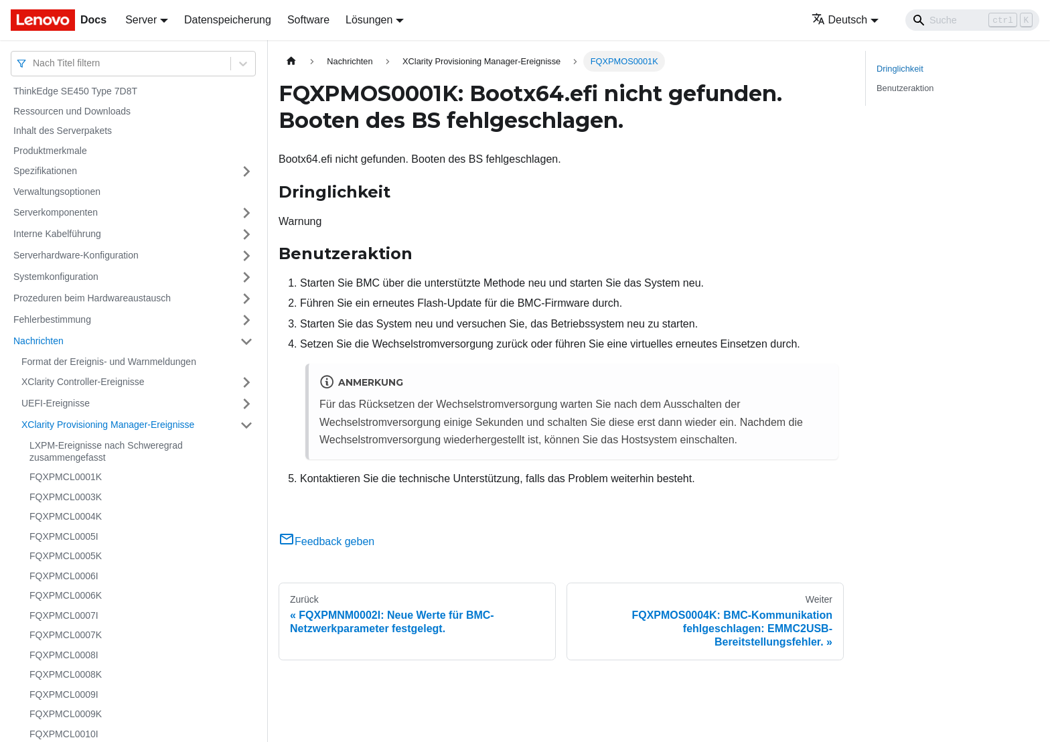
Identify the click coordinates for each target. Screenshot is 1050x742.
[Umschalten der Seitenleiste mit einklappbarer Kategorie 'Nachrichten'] (246, 341)
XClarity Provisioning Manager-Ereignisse (107, 424)
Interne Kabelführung (57, 233)
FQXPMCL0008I (63, 655)
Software (308, 19)
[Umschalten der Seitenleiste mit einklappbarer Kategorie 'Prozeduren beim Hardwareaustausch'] (246, 298)
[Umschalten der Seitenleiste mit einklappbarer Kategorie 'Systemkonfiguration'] (246, 277)
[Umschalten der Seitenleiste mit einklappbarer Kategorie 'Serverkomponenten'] (246, 213)
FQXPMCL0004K (65, 516)
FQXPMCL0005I (63, 536)
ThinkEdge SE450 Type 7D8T (75, 91)
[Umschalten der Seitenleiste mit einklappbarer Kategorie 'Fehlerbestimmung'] (246, 320)
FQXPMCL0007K (65, 634)
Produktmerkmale (50, 150)
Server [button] (141, 19)
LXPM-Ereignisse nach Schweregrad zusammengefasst (106, 451)
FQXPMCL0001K (65, 476)
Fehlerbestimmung (52, 319)
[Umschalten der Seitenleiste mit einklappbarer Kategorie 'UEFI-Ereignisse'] (246, 404)
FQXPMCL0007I (63, 615)
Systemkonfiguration (55, 276)
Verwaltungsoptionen (56, 191)
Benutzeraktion (905, 88)
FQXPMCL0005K (65, 555)
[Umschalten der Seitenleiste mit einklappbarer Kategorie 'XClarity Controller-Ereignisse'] (246, 382)
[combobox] (34, 63)
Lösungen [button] (369, 19)
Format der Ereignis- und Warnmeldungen (108, 361)
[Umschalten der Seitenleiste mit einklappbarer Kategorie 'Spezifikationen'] (246, 171)
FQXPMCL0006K (65, 595)
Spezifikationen (45, 170)
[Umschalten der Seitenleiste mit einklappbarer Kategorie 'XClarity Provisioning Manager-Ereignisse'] (246, 425)
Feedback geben (326, 541)
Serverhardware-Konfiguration (76, 255)
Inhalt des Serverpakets (62, 130)
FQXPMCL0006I (63, 576)
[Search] (972, 20)
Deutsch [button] (840, 19)
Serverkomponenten (55, 212)
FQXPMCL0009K (65, 714)
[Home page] (291, 61)
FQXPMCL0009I (63, 694)
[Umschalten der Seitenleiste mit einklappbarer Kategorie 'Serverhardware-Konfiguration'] (246, 256)
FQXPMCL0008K (65, 674)
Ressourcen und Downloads (72, 111)
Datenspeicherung (227, 19)
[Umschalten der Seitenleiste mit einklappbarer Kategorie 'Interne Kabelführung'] (246, 234)
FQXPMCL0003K (65, 497)
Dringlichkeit (900, 69)
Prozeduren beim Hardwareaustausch (92, 298)
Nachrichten (38, 341)
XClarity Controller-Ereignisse (83, 381)
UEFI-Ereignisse (55, 403)
